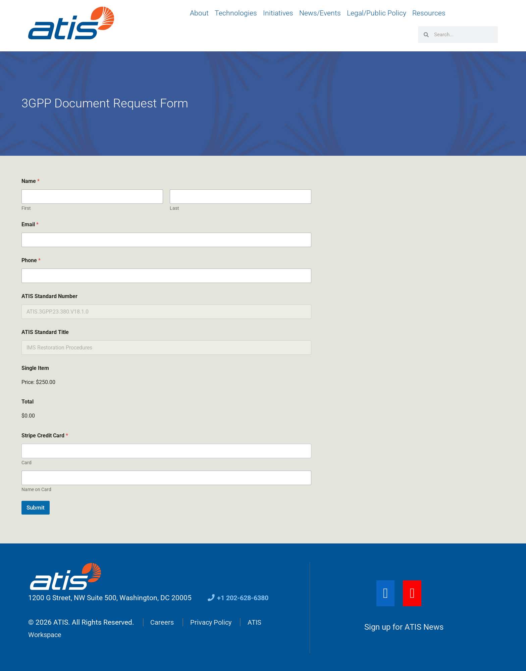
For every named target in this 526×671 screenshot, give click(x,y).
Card (26, 462)
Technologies (236, 13)
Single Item (35, 368)
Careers (162, 622)
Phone (31, 260)
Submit (36, 507)
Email (30, 224)
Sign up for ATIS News (404, 627)
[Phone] (166, 276)
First (26, 208)
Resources (428, 13)
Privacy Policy (212, 622)
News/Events (320, 13)
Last (174, 208)
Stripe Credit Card (44, 435)
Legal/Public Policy (376, 13)
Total (27, 401)
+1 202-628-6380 (240, 598)
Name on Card (36, 489)
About (199, 13)
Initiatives (278, 13)
